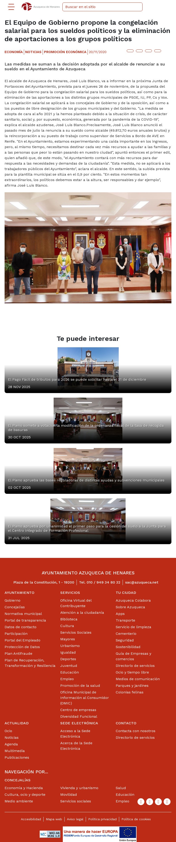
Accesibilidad (31, 819)
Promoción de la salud (80, 685)
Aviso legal (75, 819)
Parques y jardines (132, 685)
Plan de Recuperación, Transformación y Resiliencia (30, 663)
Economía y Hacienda (24, 788)
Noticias (12, 737)
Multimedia (15, 751)
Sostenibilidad (128, 647)
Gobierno (12, 600)
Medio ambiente (19, 801)
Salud (121, 788)
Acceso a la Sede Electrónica (75, 734)
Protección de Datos (22, 647)
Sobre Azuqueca (130, 607)
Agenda (11, 744)
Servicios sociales (75, 801)
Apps (120, 613)
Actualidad (17, 723)
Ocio (8, 731)
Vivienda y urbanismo (79, 788)
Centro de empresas (78, 710)
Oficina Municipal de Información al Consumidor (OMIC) (84, 697)
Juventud (68, 665)
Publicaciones (17, 757)
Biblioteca (68, 619)
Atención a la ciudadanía (82, 612)
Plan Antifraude (18, 653)
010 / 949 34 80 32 (103, 582)
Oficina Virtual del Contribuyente (75, 603)
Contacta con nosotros (135, 731)
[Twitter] (149, 801)
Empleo (67, 679)
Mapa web (54, 819)
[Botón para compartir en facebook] (139, 50)
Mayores (67, 639)
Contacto (126, 723)
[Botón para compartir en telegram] (148, 50)
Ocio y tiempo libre (132, 672)
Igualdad (68, 652)
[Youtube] (158, 801)
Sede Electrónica (79, 723)
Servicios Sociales (75, 632)
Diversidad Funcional (78, 716)
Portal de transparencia (25, 620)
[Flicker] (167, 801)
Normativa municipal (23, 613)
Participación (16, 633)
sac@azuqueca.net (141, 582)
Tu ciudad (126, 592)
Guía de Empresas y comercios (133, 656)
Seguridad (125, 640)
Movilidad (68, 794)
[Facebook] (141, 801)
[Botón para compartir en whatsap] (157, 50)
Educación (69, 672)
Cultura (67, 626)
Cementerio (126, 633)
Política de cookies (136, 819)
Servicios (70, 592)
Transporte (125, 620)
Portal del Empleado (22, 640)
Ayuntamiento (19, 592)
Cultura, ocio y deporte (25, 794)
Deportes (68, 659)
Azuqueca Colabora (133, 600)
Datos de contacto (20, 627)
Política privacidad (102, 819)
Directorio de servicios (135, 665)
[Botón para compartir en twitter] (130, 50)
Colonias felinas (129, 692)
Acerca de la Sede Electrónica (76, 746)
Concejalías (15, 607)
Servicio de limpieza (133, 627)
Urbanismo (70, 646)
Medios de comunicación (138, 679)
